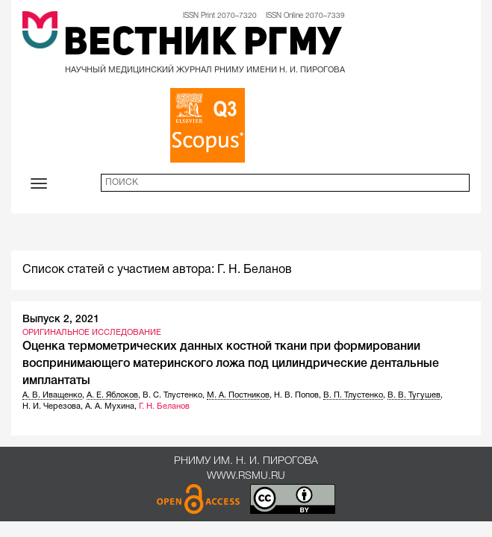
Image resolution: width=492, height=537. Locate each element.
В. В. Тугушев (413, 395)
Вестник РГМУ (202, 44)
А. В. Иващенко (52, 395)
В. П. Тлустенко (353, 395)
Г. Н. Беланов (164, 406)
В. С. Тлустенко (172, 395)
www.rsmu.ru (246, 476)
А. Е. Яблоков (112, 395)
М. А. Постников (238, 395)
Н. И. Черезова (51, 406)
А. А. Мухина (109, 406)
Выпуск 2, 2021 (60, 319)
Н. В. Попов (296, 395)
